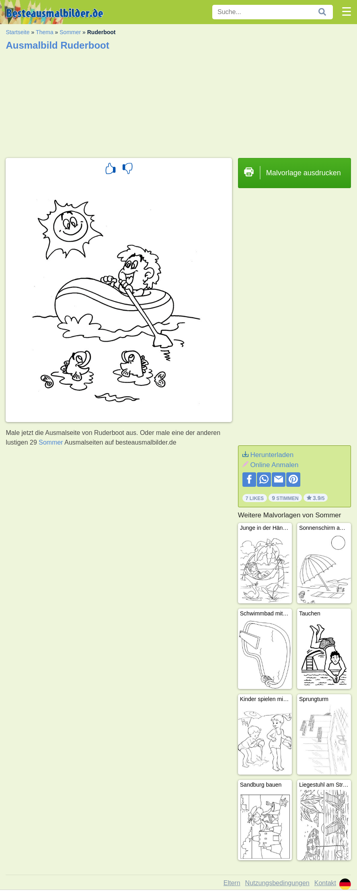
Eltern (232, 883)
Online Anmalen (274, 465)
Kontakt (325, 883)
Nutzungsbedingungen (277, 883)
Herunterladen (271, 455)
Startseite (17, 32)
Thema (44, 32)
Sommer (70, 32)
